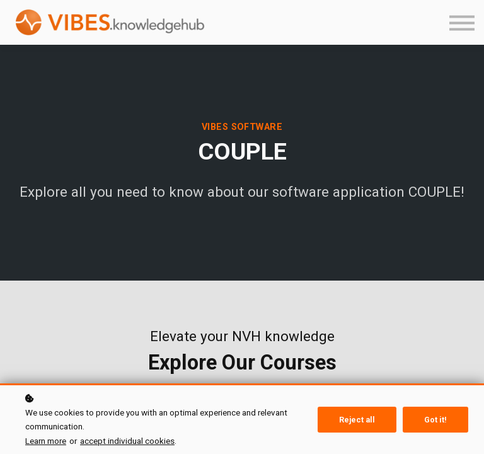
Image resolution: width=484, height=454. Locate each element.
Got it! (435, 419)
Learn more (45, 441)
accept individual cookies (127, 441)
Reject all (357, 419)
